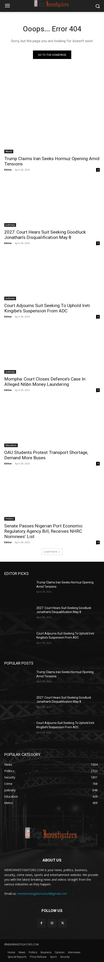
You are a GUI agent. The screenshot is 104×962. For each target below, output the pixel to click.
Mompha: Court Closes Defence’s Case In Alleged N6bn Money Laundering (44, 381)
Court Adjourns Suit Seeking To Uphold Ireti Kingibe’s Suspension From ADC (47, 308)
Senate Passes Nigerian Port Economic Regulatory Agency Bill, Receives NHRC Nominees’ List (43, 531)
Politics (10, 518)
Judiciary (10, 224)
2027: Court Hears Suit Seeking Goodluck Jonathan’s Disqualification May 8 (45, 235)
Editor (8, 169)
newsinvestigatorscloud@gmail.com (42, 894)
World (9, 151)
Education (11, 445)
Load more (52, 551)
